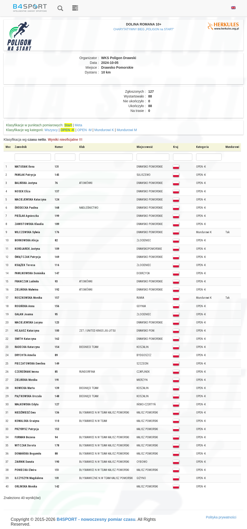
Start (68, 125)
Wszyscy (51, 130)
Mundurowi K (104, 130)
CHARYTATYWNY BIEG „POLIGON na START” (143, 29)
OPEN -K (67, 130)
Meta (78, 125)
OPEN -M (84, 130)
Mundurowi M (127, 130)
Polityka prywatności (221, 517)
